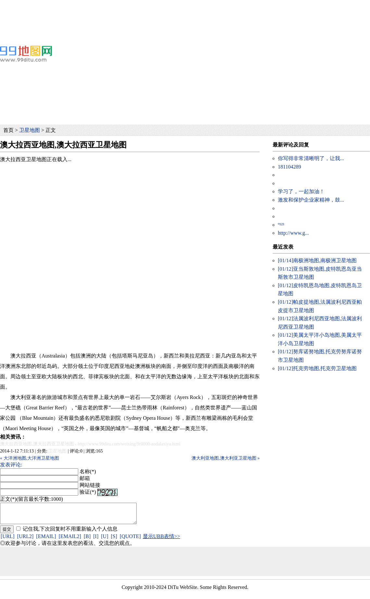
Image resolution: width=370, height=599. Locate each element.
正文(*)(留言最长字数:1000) (31, 499)
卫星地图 (29, 130)
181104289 (289, 167)
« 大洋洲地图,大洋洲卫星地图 (29, 458)
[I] (95, 540)
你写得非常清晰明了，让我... (311, 158)
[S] (114, 540)
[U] (104, 540)
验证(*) (88, 492)
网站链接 (90, 485)
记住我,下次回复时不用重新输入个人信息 (70, 532)
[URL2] (25, 540)
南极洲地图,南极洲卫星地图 (317, 260)
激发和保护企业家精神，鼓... (311, 200)
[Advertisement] (146, 14)
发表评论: (11, 464)
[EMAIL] (46, 540)
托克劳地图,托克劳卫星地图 (317, 368)
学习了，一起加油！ (301, 191)
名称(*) (88, 471)
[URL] (8, 540)
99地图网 (26, 53)
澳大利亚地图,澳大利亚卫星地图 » (225, 458)
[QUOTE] (130, 540)
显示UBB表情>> (161, 540)
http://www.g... (293, 233)
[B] (87, 540)
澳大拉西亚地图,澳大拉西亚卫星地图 (37, 443)
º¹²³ (281, 225)
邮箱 (85, 478)
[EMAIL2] (70, 540)
